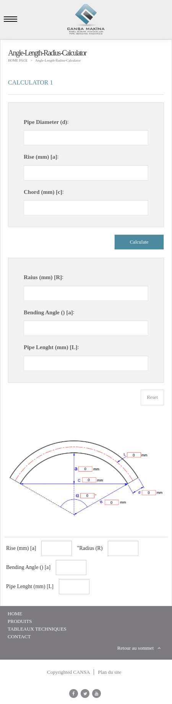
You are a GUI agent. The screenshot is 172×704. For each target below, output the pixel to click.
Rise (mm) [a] (40, 157)
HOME (15, 613)
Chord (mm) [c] (43, 192)
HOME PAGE (18, 60)
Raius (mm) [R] (43, 277)
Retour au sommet (139, 648)
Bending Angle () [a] (48, 312)
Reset (152, 397)
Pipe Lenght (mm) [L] (50, 347)
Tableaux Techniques (37, 629)
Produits (20, 621)
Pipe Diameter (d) (45, 122)
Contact (19, 636)
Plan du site (109, 672)
